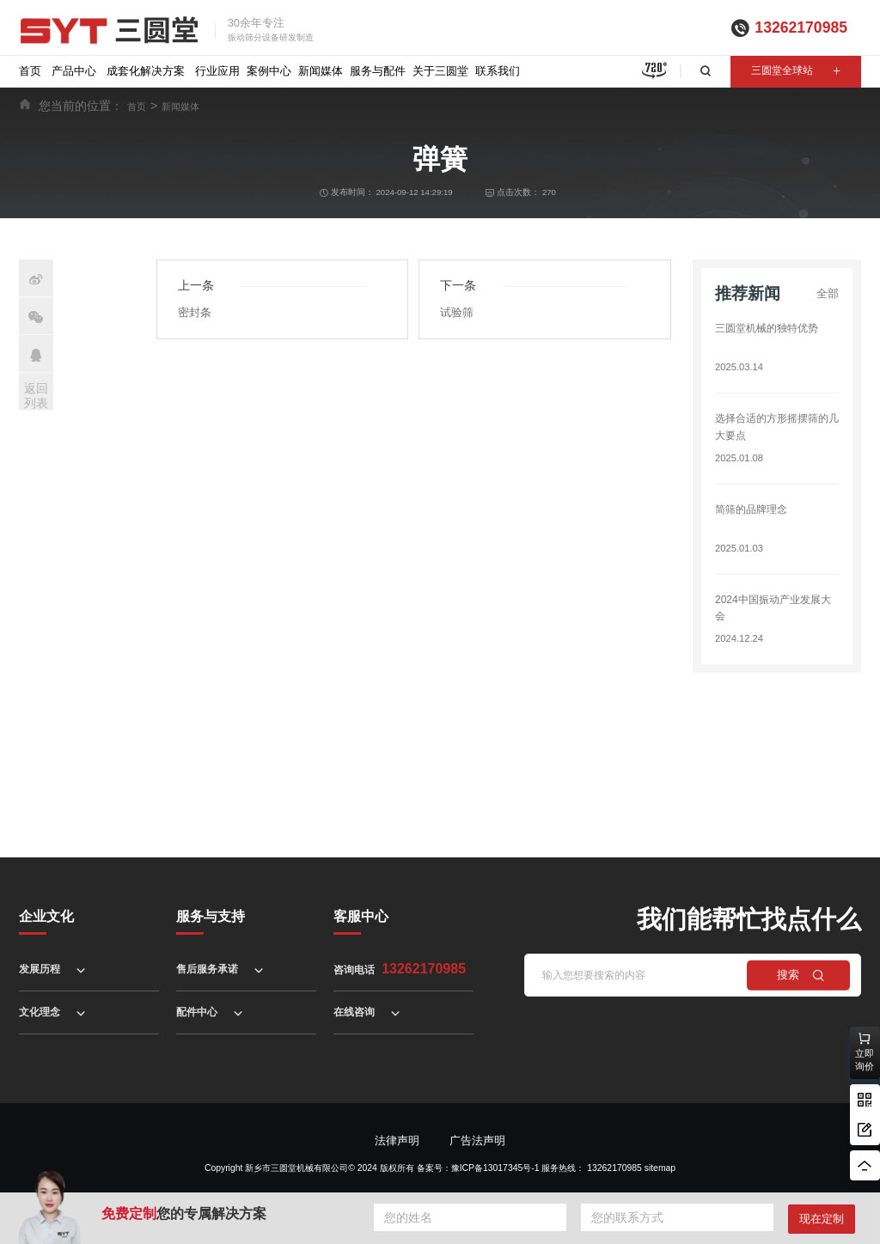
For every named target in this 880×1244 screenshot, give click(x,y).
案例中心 (269, 70)
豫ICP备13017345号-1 (495, 1168)
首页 (30, 70)
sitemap (660, 1168)
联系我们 (497, 70)
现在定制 (821, 1218)
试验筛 (457, 312)
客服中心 (360, 916)
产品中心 (74, 70)
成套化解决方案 (146, 70)
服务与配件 (378, 70)
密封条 (194, 312)
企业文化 (46, 916)
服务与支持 (210, 916)
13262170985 (801, 27)
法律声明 (397, 1140)
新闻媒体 (320, 70)
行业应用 (217, 70)
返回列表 (36, 395)
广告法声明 (477, 1140)
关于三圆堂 (440, 70)
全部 (827, 293)
